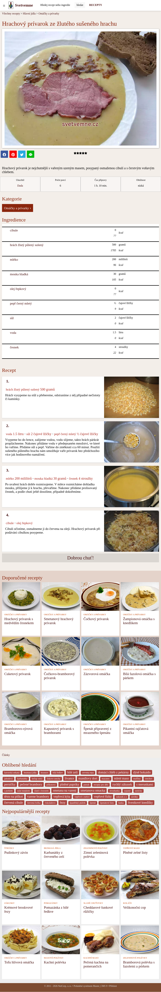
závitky (134, 797)
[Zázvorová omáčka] (100, 651)
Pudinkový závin (16, 852)
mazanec (106, 778)
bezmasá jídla (30, 772)
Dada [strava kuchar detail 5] (20, 185)
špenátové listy (107, 803)
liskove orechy (53, 778)
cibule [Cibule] (14, 230)
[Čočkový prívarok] (100, 596)
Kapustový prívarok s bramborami (59, 731)
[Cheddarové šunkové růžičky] (100, 884)
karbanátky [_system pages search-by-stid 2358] (22, 778)
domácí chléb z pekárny (113, 772)
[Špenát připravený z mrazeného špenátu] (100, 706)
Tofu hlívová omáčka (19, 962)
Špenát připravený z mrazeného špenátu (97, 731)
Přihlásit (113, 986)
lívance (69, 778)
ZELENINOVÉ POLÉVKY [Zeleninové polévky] (95, 848)
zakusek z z (121, 797)
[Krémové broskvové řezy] (21, 884)
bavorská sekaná (11, 772)
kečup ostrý (37, 778)
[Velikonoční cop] (140, 884)
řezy (62, 802)
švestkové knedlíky (140, 802)
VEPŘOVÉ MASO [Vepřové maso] (131, 848)
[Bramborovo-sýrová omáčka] (21, 706)
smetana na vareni (64, 790)
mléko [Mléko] (14, 259)
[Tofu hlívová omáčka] (21, 939)
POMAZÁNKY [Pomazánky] (51, 903)
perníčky (9, 784)
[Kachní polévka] (61, 939)
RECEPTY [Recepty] (95, 5)
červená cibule (13, 802)
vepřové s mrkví (82, 797)
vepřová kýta (61, 796)
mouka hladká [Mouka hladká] (19, 274)
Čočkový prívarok (96, 619)
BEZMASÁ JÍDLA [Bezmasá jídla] (52, 848)
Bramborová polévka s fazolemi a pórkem (139, 964)
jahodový (8, 778)
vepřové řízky (103, 796)
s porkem (8, 790)
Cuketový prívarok (17, 674)
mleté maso (121, 778)
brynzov (44, 772)
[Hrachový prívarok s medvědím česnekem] (21, 596)
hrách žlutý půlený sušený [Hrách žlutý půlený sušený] (26, 245)
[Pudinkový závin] (21, 829)
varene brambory (38, 796)
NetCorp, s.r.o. (65, 986)
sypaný (127, 790)
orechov (148, 778)
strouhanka (114, 790)
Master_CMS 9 (100, 986)
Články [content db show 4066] (6, 755)
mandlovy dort (87, 778)
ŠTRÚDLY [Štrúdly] (9, 848)
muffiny (137, 778)
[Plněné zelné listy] (140, 829)
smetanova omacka (93, 790)
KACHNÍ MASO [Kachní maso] (91, 958)
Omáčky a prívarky (48, 13)
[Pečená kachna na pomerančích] (100, 939)
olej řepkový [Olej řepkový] (18, 289)
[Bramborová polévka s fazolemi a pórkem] (140, 939)
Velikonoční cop (134, 907)
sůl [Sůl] (12, 318)
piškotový (51, 784)
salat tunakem (23, 790)
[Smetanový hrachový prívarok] (61, 596)
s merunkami (144, 784)
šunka (121, 803)
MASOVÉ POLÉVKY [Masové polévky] (53, 958)
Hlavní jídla (29, 13)
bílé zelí (72, 772)
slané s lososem (41, 790)
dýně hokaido (142, 772)
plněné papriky (69, 784)
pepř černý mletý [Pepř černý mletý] (21, 303)
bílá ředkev (58, 772)
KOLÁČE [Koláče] (127, 903)
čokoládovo (50, 803)
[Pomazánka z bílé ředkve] (61, 884)
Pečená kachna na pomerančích (95, 964)
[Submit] (80, 5)
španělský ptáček (78, 803)
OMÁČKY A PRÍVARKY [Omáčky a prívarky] (15, 614)
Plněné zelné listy (135, 852)
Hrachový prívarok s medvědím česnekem (19, 621)
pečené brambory (31, 784)
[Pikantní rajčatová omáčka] (140, 706)
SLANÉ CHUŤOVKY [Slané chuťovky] (93, 903)
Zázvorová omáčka (96, 674)
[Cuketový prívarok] (21, 651)
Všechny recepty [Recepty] (11, 13)
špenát (93, 803)
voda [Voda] (13, 332)
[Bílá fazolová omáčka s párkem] (140, 651)
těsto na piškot (13, 796)
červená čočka (33, 803)
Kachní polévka (55, 962)
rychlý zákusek (122, 784)
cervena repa (88, 772)
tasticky (138, 790)
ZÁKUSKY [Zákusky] (9, 903)
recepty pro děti (101, 784)
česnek (14, 347)
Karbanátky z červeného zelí (54, 854)
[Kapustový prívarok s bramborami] (61, 706)
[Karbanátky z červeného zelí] (61, 829)
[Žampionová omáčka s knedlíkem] (140, 596)
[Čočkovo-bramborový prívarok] (61, 651)
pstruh (86, 784)
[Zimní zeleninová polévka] (100, 829)
